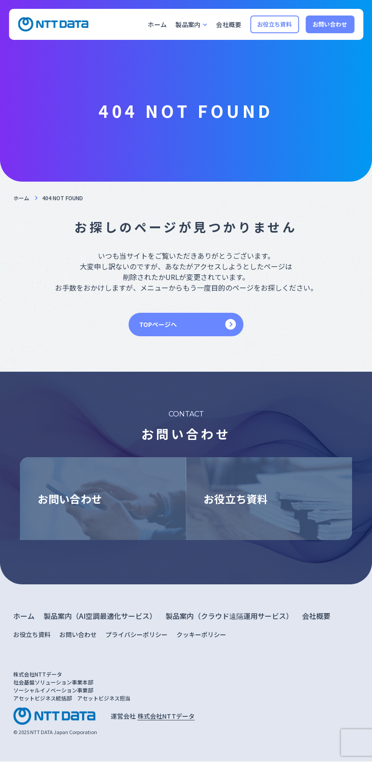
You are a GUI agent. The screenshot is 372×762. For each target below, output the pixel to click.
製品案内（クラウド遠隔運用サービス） (229, 617)
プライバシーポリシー (137, 635)
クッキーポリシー (201, 635)
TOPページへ (158, 324)
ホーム (157, 24)
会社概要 (228, 24)
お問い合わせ (330, 24)
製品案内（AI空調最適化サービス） (100, 617)
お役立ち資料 (274, 24)
